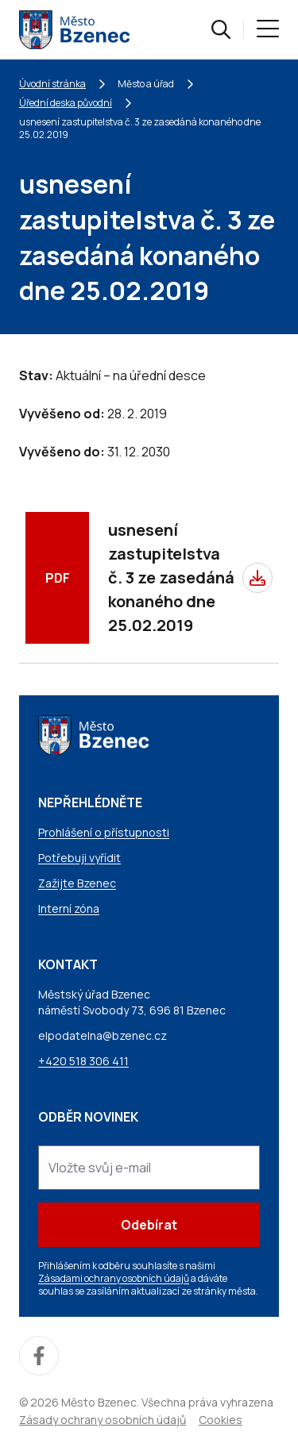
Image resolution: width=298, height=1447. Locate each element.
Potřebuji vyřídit (79, 857)
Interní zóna (68, 908)
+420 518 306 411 (83, 1060)
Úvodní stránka (52, 83)
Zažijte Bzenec (77, 883)
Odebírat (149, 1224)
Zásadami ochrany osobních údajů (113, 1278)
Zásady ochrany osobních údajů (102, 1419)
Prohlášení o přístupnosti (103, 832)
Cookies (220, 1419)
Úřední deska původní (65, 103)
